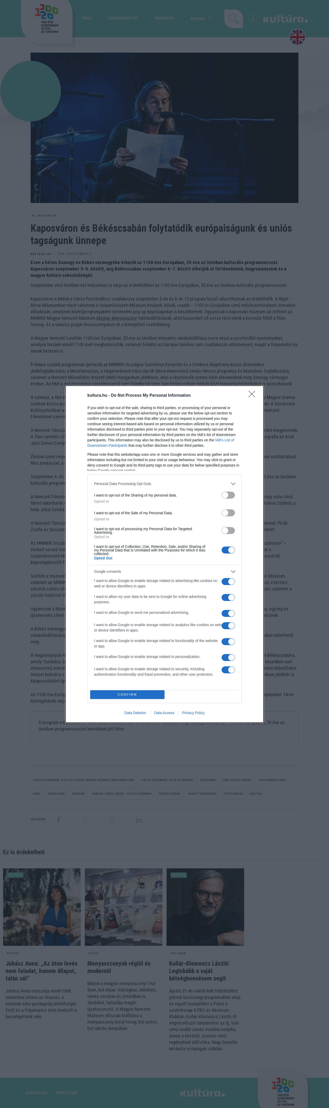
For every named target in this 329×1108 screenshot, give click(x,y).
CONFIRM (127, 694)
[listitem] (164, 484)
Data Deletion (135, 713)
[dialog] (164, 554)
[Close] (253, 396)
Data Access (164, 713)
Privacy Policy (193, 713)
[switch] (228, 495)
